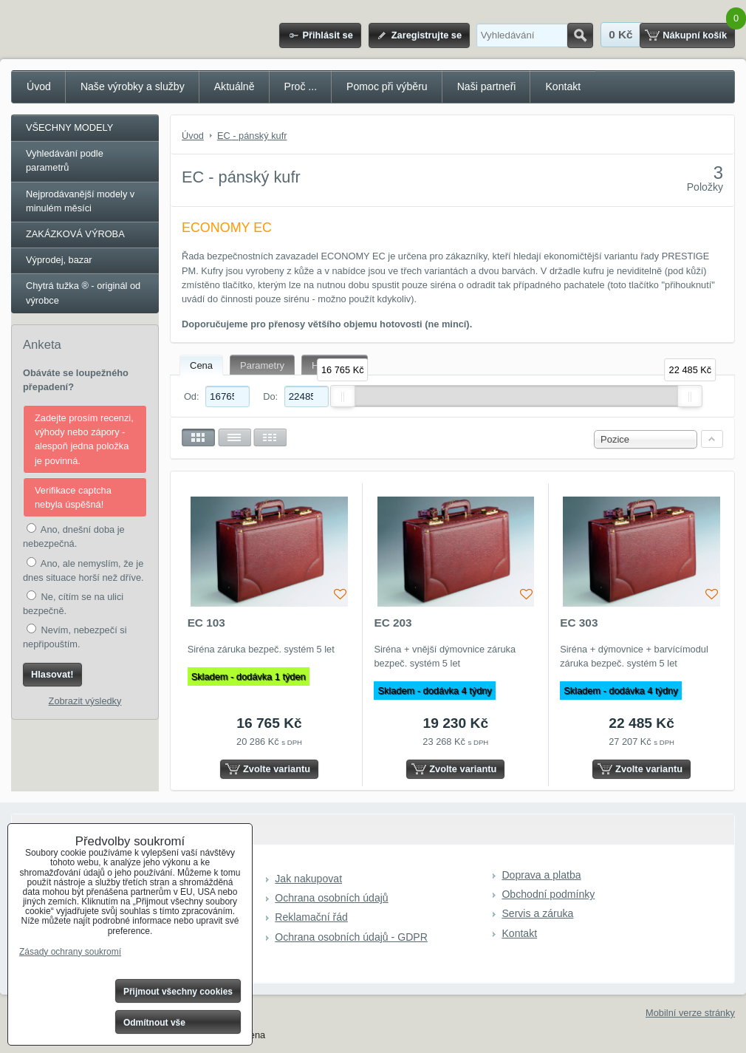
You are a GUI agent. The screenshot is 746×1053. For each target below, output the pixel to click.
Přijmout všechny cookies (178, 991)
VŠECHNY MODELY (69, 127)
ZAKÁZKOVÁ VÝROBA (75, 233)
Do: (295, 396)
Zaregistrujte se (426, 35)
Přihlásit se (327, 35)
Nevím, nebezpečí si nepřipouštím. (75, 637)
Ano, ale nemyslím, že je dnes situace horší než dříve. (83, 570)
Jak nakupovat (308, 879)
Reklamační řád (311, 917)
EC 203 (392, 622)
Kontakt (563, 86)
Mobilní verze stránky (690, 1012)
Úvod (39, 86)
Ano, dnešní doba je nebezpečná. (74, 536)
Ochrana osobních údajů (331, 898)
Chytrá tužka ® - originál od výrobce (83, 292)
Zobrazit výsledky (85, 700)
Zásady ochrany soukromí (70, 952)
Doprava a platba (541, 875)
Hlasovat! (52, 674)
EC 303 (579, 622)
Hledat (580, 35)
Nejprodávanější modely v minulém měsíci (80, 201)
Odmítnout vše (154, 1023)
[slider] (342, 396)
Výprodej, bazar (59, 259)
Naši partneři (486, 86)
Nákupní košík (695, 35)
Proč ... (301, 86)
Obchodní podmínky (548, 894)
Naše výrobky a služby (133, 86)
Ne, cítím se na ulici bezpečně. (73, 603)
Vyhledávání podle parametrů (64, 160)
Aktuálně (234, 86)
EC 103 (206, 622)
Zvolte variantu (276, 768)
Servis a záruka (537, 913)
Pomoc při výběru (387, 86)
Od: (217, 396)
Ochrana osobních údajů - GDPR (351, 937)
